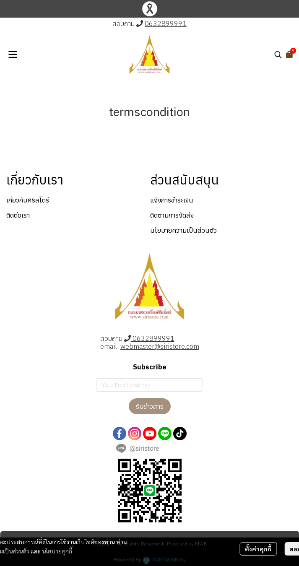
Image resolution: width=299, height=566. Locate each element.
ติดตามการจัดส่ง (172, 215)
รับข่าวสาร (150, 406)
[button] (278, 54)
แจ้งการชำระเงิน (171, 200)
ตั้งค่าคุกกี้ (258, 549)
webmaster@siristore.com (159, 346)
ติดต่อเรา (18, 215)
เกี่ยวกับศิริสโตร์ (27, 200)
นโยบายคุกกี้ (57, 551)
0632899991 (166, 23)
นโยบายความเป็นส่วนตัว (183, 230)
